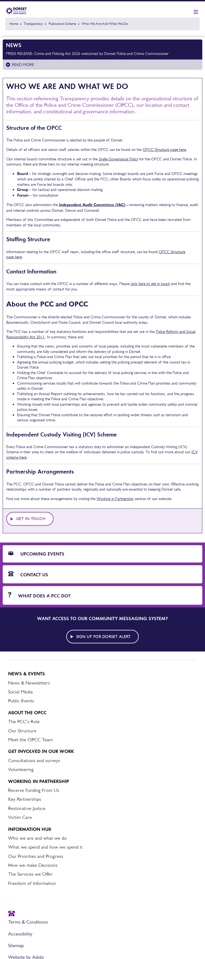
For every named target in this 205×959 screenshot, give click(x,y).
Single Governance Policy (118, 159)
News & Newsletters (29, 683)
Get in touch (30, 519)
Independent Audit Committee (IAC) (92, 204)
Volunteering (21, 769)
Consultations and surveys (34, 760)
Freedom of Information (32, 883)
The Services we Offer (30, 874)
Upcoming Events (36, 554)
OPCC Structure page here (164, 149)
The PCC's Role (24, 721)
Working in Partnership (115, 498)
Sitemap (16, 945)
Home (13, 24)
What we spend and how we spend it (45, 847)
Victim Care (20, 817)
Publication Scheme (62, 24)
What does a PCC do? (39, 595)
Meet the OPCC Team (30, 739)
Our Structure (22, 730)
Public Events (21, 700)
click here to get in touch (150, 283)
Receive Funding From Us (33, 790)
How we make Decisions (33, 865)
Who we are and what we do (37, 838)
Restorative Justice (26, 808)
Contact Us (28, 574)
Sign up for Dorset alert (103, 636)
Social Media (20, 692)
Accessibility (20, 934)
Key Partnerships (24, 799)
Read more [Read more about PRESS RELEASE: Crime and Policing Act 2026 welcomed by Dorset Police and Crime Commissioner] (23, 64)
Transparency (33, 24)
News (13, 45)
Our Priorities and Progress (35, 856)
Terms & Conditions (28, 922)
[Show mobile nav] (196, 12)
